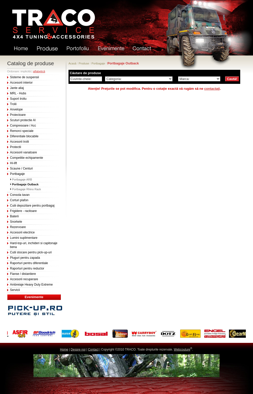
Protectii (15, 147)
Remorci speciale (21, 131)
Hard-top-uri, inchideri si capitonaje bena (33, 245)
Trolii (13, 104)
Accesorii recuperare (24, 279)
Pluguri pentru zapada (25, 258)
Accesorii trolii (19, 141)
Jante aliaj (17, 88)
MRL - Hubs (18, 93)
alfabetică (39, 71)
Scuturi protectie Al (23, 120)
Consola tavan (20, 195)
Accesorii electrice (22, 232)
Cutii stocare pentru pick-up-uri (31, 252)
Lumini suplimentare (23, 238)
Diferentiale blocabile (24, 136)
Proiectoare (18, 115)
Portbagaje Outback (25, 184)
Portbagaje (17, 174)
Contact (93, 349)
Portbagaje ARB (22, 179)
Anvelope (16, 109)
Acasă (72, 63)
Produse (84, 63)
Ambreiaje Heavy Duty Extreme (31, 284)
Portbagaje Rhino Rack (26, 189)
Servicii (15, 290)
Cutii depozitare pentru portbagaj (32, 205)
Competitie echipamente (26, 158)
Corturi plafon (19, 200)
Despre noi (78, 349)
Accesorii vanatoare (23, 152)
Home (64, 349)
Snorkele (16, 221)
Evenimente (34, 297)
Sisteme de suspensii (24, 77)
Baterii (14, 216)
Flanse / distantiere (23, 274)
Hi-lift (13, 163)
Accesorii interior (21, 82)
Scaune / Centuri (21, 168)
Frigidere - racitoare (23, 211)
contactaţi (212, 89)
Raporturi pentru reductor (27, 268)
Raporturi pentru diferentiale (29, 263)
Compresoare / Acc (23, 125)
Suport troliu (18, 98)
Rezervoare (18, 227)
